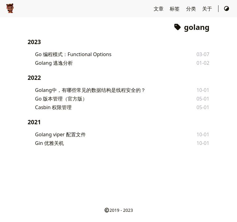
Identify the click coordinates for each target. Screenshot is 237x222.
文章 (159, 8)
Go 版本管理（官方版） (61, 98)
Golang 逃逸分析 (54, 63)
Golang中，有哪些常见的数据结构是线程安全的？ (90, 90)
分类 (191, 8)
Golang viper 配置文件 (60, 134)
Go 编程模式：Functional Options (73, 54)
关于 (207, 8)
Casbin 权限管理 (53, 107)
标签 (175, 8)
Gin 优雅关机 (49, 143)
